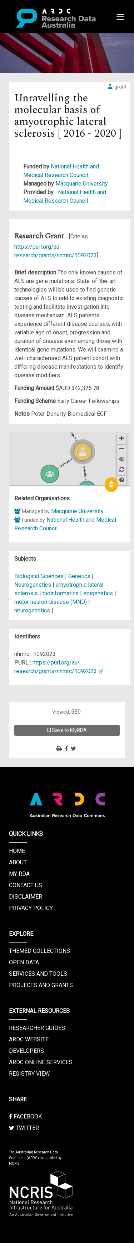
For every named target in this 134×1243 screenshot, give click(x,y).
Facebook (25, 1116)
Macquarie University (81, 183)
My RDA (19, 873)
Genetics (80, 576)
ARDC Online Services (41, 1062)
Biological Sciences (39, 576)
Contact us (25, 885)
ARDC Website (29, 1039)
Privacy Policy (31, 908)
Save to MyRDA (67, 730)
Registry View (29, 1073)
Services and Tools (38, 973)
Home (17, 851)
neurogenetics (32, 610)
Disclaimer (25, 896)
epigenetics (98, 593)
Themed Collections (39, 951)
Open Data (24, 962)
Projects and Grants (41, 985)
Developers (26, 1050)
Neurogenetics (33, 584)
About (18, 862)
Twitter (24, 1128)
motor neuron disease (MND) (50, 601)
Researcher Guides (37, 1028)
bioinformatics (61, 593)
